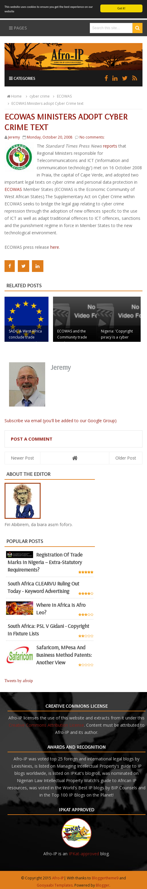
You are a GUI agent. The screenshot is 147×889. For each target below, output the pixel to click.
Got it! (121, 8)
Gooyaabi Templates (55, 884)
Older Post (125, 457)
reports (110, 146)
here (54, 247)
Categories (22, 78)
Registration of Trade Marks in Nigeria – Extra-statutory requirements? (45, 562)
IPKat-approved (84, 853)
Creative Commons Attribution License (46, 725)
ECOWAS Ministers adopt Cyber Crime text (44, 103)
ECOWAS (14, 189)
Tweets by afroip (19, 680)
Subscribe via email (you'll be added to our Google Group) (61, 420)
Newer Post (22, 457)
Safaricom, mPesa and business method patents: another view (64, 655)
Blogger (102, 884)
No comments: (92, 137)
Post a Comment (31, 438)
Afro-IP (58, 877)
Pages (18, 28)
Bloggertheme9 (105, 877)
